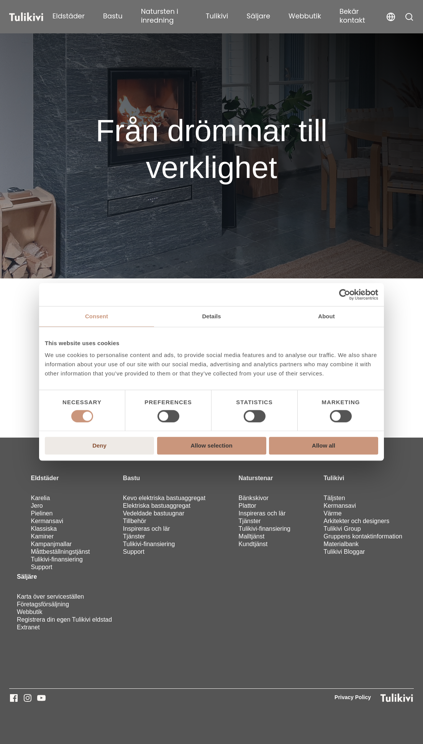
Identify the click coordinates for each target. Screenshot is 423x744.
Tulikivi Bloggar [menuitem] (344, 551)
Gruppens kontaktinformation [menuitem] (363, 536)
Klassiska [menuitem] (44, 528)
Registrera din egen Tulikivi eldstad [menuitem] (64, 619)
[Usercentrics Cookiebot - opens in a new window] (344, 294)
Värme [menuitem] (333, 513)
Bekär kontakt (352, 16)
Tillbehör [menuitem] (134, 521)
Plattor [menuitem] (247, 505)
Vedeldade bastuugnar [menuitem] (153, 513)
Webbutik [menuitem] (29, 612)
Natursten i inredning (159, 16)
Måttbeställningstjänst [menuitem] (60, 551)
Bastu (113, 16)
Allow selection (211, 446)
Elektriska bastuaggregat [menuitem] (156, 505)
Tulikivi (217, 16)
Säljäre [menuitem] (27, 576)
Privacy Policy (352, 697)
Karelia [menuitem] (40, 498)
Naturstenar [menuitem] (256, 478)
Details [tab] (211, 316)
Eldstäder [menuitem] (45, 478)
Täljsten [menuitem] (334, 498)
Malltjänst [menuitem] (252, 536)
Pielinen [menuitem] (41, 513)
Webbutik (305, 16)
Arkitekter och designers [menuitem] (357, 521)
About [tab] (326, 316)
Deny (99, 446)
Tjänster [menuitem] (134, 536)
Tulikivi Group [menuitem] (342, 528)
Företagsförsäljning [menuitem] (43, 604)
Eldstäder (68, 16)
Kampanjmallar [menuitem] (51, 544)
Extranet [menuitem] (28, 627)
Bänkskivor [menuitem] (254, 498)
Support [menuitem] (41, 567)
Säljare (258, 16)
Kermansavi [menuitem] (47, 521)
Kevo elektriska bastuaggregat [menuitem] (164, 498)
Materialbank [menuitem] (341, 544)
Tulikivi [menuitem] (334, 478)
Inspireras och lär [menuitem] (146, 528)
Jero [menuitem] (37, 505)
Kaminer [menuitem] (42, 536)
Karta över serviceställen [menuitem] (50, 596)
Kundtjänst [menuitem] (253, 544)
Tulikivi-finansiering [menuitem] (56, 559)
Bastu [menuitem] (131, 478)
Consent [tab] (96, 316)
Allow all (323, 446)
